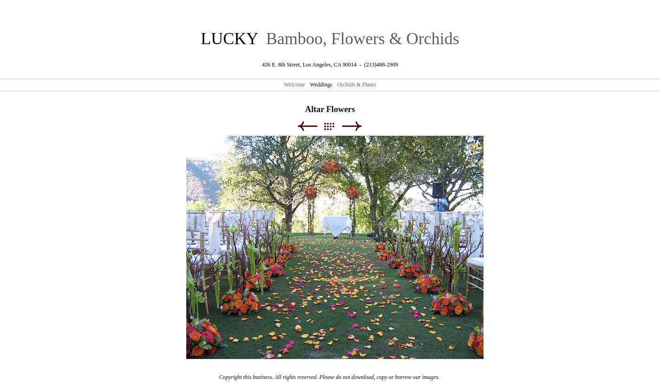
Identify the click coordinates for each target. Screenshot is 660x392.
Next (351, 126)
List (333, 126)
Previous (307, 126)
